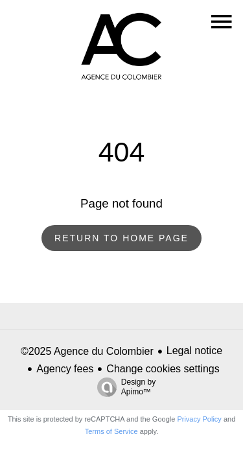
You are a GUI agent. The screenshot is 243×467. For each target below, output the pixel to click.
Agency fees (64, 368)
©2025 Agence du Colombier (87, 351)
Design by (123, 387)
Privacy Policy (199, 419)
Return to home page (121, 238)
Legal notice (194, 350)
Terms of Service (111, 431)
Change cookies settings (162, 368)
